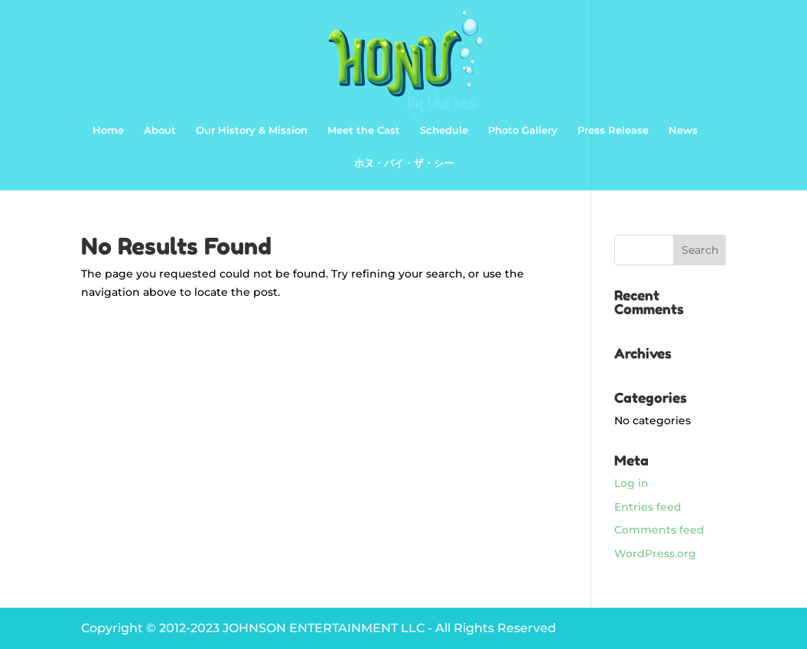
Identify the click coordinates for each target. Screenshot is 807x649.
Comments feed (659, 530)
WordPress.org (655, 553)
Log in (631, 483)
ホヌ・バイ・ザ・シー (404, 163)
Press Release (613, 130)
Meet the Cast (363, 130)
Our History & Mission (252, 130)
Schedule (444, 130)
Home (108, 130)
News (683, 130)
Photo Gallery (523, 130)
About (160, 130)
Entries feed (648, 507)
